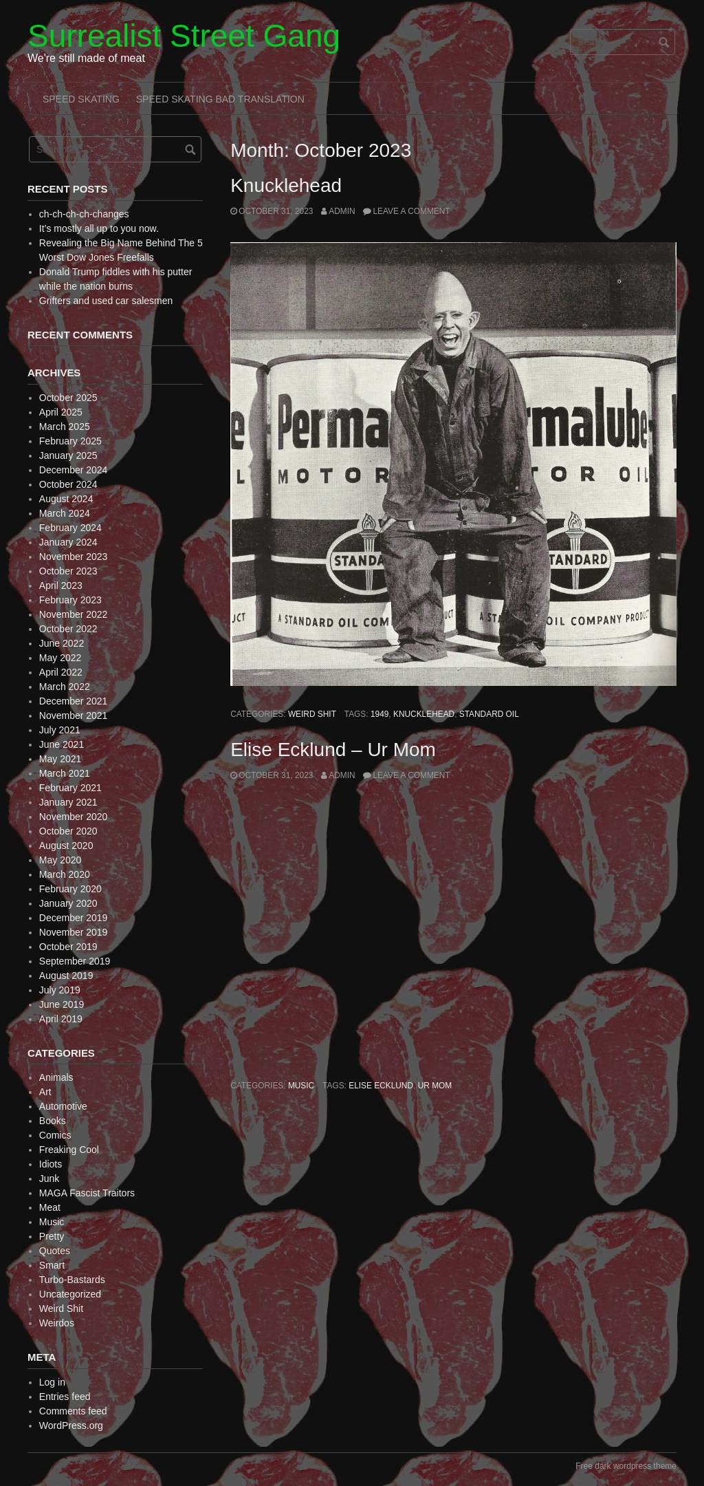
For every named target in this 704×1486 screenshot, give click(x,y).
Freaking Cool (69, 1149)
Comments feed (73, 1411)
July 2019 (59, 989)
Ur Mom (435, 1085)
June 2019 (61, 1004)
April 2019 (60, 1018)
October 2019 (68, 946)
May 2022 (60, 657)
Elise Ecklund (381, 1085)
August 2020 (66, 845)
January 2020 (68, 903)
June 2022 (61, 643)
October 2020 (68, 831)
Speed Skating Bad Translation (220, 99)
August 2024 (66, 498)
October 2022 (68, 628)
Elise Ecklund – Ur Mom (333, 749)
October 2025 (68, 397)
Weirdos (56, 1322)
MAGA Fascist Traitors (87, 1192)
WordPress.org (71, 1425)
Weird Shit (312, 714)
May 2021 (60, 758)
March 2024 (64, 513)
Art (45, 1091)
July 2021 (59, 729)
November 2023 (73, 556)
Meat (49, 1207)
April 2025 (60, 412)
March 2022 (64, 686)
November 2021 (73, 715)
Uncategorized (70, 1294)
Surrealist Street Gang (184, 36)
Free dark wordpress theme (625, 1466)
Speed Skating (81, 99)
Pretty (52, 1236)
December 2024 (73, 469)
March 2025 (64, 426)
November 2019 (73, 932)
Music (301, 1085)
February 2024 (70, 527)
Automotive (63, 1106)
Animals (56, 1077)
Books (52, 1120)
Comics (55, 1135)
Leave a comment (411, 211)
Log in (52, 1382)
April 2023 (60, 585)
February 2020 (70, 888)
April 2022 (60, 672)
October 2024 (68, 484)
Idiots (50, 1164)
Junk (49, 1178)
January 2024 (68, 542)
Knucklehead (286, 185)
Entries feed (65, 1396)
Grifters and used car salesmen (106, 300)
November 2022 (73, 614)
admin (342, 211)
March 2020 (64, 874)
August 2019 (66, 975)
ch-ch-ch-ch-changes (84, 213)
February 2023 (70, 599)
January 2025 (68, 455)
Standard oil (489, 714)
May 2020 (60, 859)
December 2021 (73, 701)
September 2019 (75, 961)
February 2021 (70, 787)
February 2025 (70, 440)
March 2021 (64, 773)
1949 (379, 714)
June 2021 (61, 744)
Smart (52, 1265)
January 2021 (68, 802)
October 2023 (68, 571)
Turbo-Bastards (72, 1279)
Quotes (54, 1250)
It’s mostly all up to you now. (99, 228)
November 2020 (73, 816)
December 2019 (73, 917)
